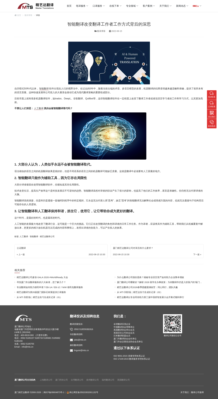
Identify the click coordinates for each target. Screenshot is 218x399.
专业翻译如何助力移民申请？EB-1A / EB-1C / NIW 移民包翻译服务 (50, 287)
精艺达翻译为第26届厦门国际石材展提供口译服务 (41, 292)
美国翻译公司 (123, 380)
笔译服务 (81, 6)
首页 (69, 6)
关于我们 (164, 6)
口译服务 (97, 6)
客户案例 (147, 6)
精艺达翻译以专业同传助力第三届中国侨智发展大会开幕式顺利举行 (150, 297)
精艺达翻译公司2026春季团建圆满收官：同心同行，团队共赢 (147, 287)
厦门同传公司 (61, 380)
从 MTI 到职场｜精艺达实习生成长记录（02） (140, 292)
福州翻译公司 (108, 380)
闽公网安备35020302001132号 (83, 392)
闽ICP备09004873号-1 (54, 392)
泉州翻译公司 (92, 380)
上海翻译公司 (46, 380)
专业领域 (131, 6)
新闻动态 (181, 6)
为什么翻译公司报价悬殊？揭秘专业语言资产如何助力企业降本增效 (150, 277)
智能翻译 (44, 88)
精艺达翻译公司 (47, 236)
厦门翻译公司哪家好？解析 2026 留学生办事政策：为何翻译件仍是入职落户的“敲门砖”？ (161, 282)
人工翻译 (39, 108)
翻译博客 (28, 15)
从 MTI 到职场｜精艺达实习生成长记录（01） (39, 297)
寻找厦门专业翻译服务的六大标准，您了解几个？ (41, 282)
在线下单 (114, 6)
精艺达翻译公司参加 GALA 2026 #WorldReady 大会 (42, 277)
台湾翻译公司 (77, 380)
